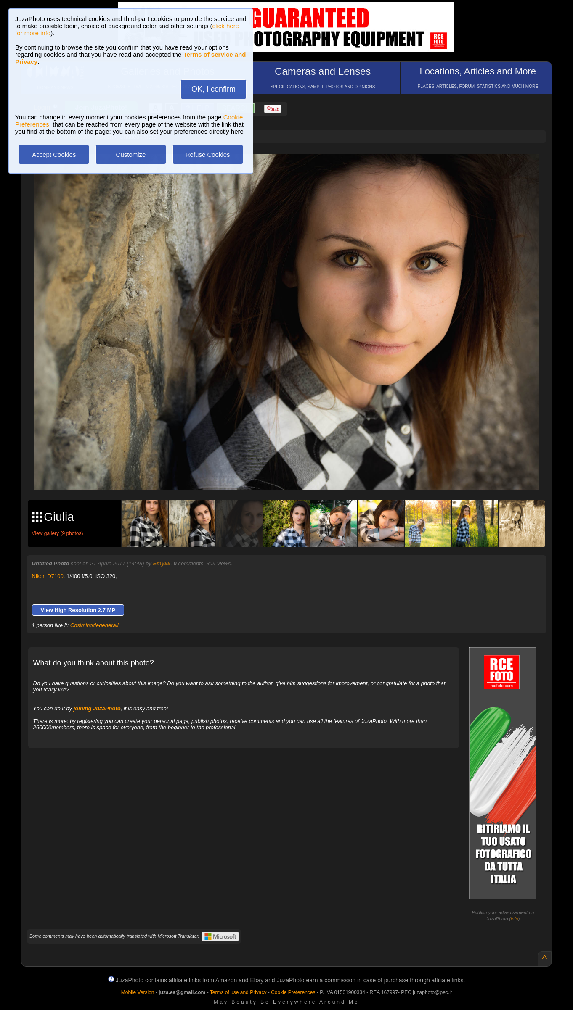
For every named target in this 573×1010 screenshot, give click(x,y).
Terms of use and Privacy (238, 992)
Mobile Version (137, 992)
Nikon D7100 (48, 576)
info (514, 918)
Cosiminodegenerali (94, 625)
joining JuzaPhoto (97, 708)
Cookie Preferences (293, 992)
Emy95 (161, 563)
